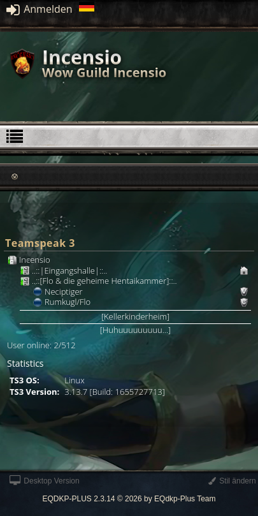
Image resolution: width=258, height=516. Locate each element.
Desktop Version (45, 480)
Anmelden (39, 9)
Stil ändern (232, 480)
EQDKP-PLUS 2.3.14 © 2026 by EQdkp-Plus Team (128, 498)
